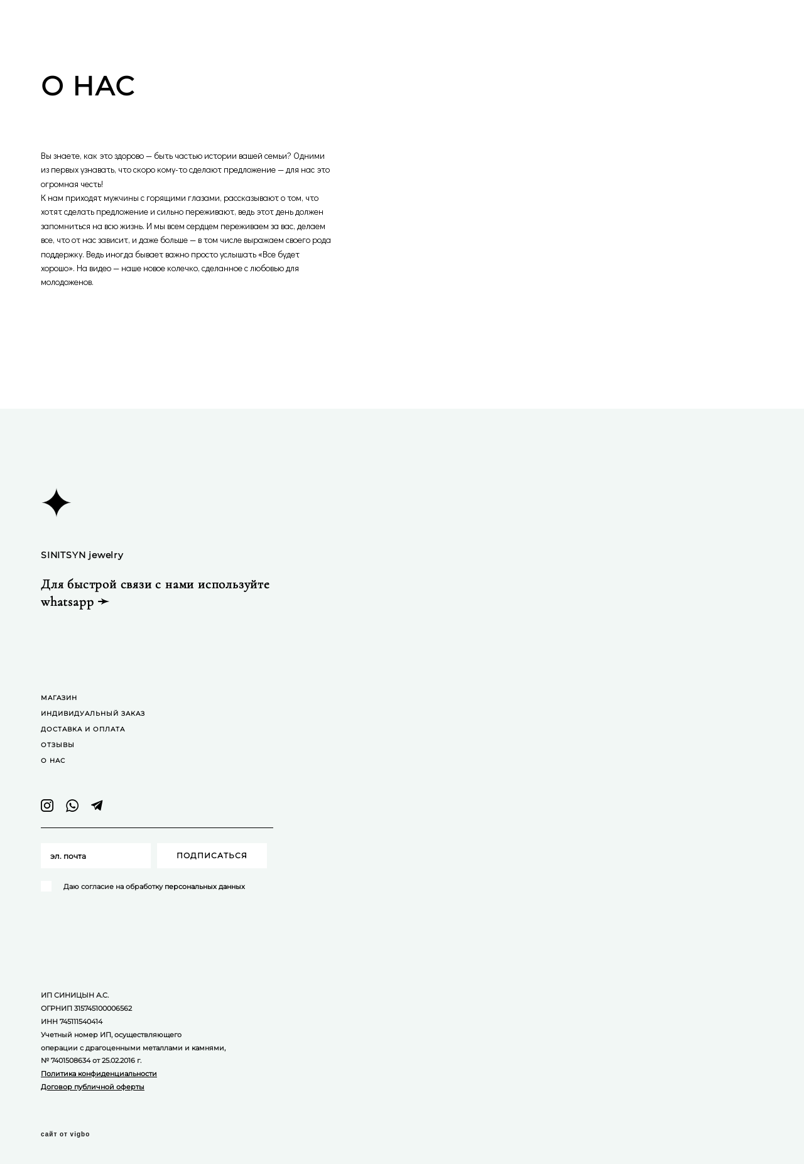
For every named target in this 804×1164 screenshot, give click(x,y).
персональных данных (205, 886)
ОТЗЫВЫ (58, 745)
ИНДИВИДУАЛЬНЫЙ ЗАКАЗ (93, 713)
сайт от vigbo (65, 1134)
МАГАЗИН (59, 698)
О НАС (53, 761)
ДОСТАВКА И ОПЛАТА (83, 729)
